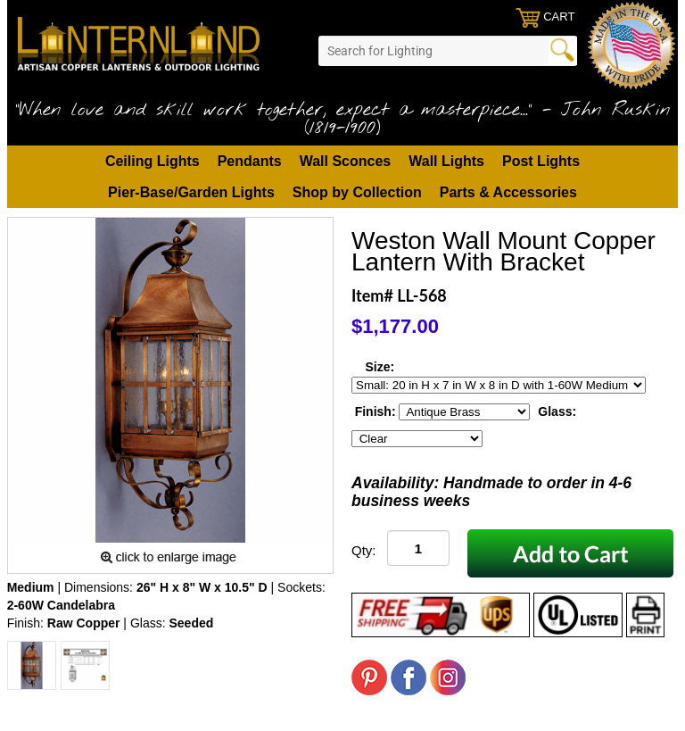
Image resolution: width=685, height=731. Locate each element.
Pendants (250, 161)
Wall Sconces (346, 161)
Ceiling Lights (152, 161)
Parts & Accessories (508, 192)
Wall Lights (446, 161)
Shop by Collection (357, 192)
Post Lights (541, 161)
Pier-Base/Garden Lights (191, 192)
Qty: (363, 550)
